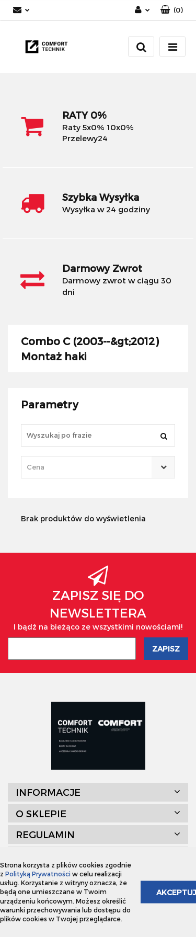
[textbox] (89, 467)
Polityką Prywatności (38, 873)
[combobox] (98, 467)
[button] (171, 10)
